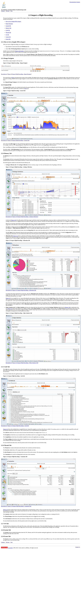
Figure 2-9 (26, 88)
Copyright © (10, 547)
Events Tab (8, 39)
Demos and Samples (19, 51)
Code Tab (8, 30)
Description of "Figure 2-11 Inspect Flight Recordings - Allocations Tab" (21, 290)
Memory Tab (8, 28)
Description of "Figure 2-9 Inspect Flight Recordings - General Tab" (15, 140)
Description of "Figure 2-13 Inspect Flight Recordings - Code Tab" (15, 425)
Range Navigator (9, 23)
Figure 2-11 (15, 235)
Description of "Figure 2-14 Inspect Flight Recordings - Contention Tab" (16, 506)
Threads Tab (8, 32)
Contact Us (77, 547)
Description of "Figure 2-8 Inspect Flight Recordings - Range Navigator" (16, 74)
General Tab (8, 25)
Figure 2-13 (5, 429)
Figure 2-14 (5, 509)
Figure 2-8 (13, 77)
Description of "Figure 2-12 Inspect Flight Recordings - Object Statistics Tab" (22, 362)
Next (11, 11)
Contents (3, 11)
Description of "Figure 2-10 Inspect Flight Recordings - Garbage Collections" (22, 216)
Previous (7, 11)
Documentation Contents (75, 2)
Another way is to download (9, 51)
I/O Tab (7, 34)
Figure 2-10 (13, 220)
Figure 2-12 (9, 308)
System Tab (8, 37)
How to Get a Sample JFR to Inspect (13, 21)
